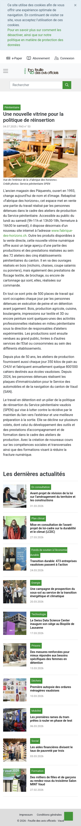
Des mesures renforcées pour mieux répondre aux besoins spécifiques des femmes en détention (50, 657)
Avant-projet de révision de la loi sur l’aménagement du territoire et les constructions (52, 497)
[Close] (75, 5)
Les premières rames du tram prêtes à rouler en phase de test (51, 718)
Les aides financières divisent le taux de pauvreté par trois (51, 749)
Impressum (26, 814)
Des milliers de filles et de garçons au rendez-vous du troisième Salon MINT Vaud (53, 781)
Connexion (64, 58)
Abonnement (38, 58)
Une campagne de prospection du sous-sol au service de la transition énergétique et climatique (53, 592)
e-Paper (14, 58)
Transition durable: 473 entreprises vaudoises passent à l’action (53, 562)
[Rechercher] (67, 85)
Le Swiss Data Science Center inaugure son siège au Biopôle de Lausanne (52, 624)
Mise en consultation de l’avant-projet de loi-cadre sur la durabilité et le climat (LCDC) (53, 528)
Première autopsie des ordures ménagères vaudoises (50, 688)
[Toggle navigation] (5, 71)
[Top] (68, 816)
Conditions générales (49, 814)
